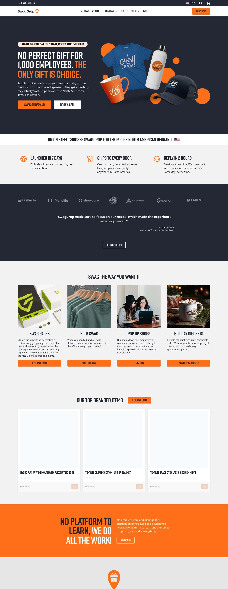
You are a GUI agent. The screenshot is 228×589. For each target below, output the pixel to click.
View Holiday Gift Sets (189, 363)
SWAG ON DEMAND (34, 104)
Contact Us (125, 540)
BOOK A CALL (67, 104)
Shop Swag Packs (39, 363)
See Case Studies (114, 245)
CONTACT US (201, 11)
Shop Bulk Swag (89, 363)
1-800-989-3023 (28, 3)
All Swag (85, 11)
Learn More (139, 363)
